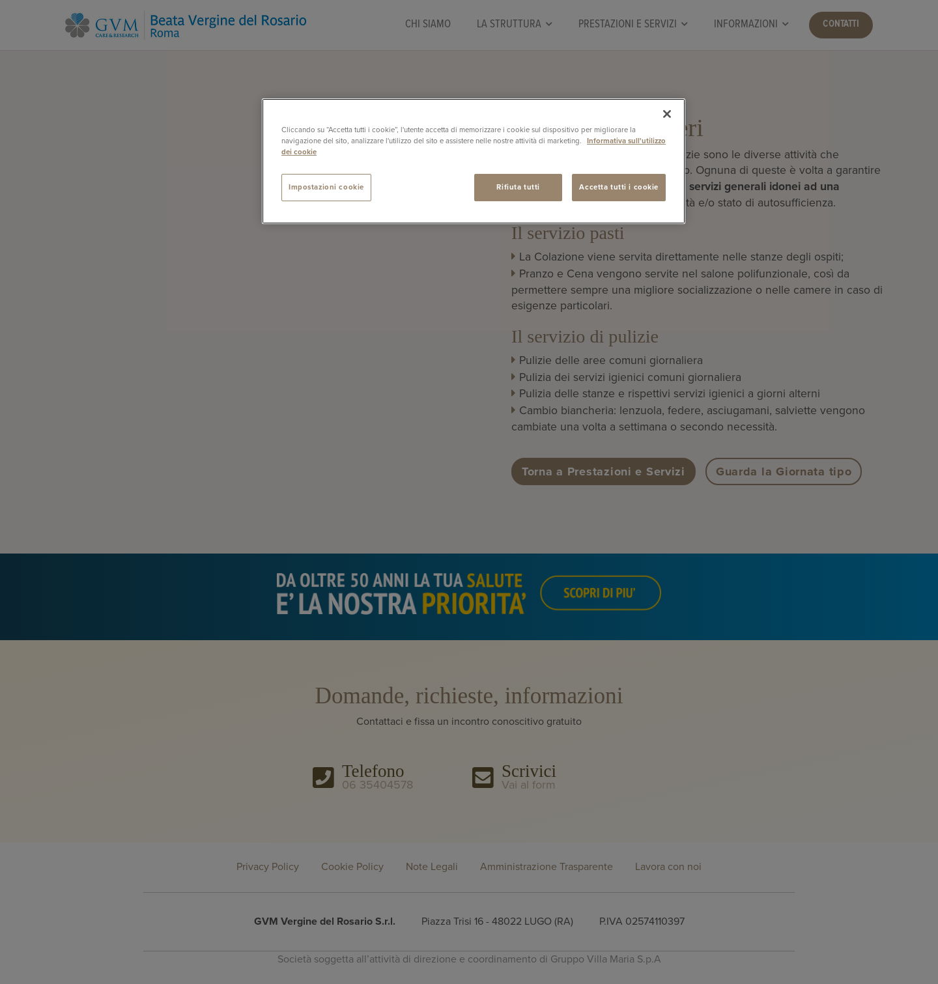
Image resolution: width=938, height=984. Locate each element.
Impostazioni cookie (326, 187)
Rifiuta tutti (517, 187)
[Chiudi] (667, 114)
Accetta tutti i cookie (619, 187)
